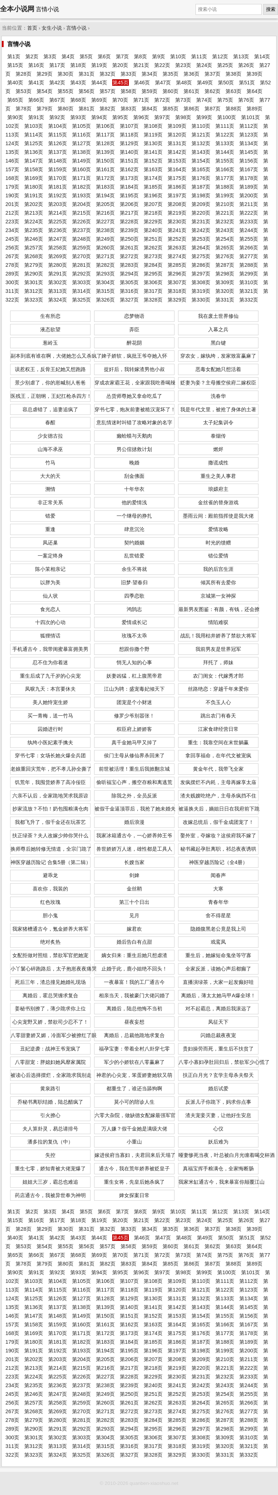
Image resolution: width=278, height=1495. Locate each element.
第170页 (57, 178)
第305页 (129, 282)
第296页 (177, 274)
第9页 (158, 56)
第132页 (200, 143)
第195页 (129, 195)
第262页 (153, 247)
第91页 (36, 117)
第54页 (44, 91)
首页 (32, 28)
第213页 (33, 213)
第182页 (81, 187)
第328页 (153, 300)
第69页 (99, 100)
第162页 (129, 169)
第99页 (204, 117)
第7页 (122, 56)
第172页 (105, 178)
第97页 (162, 117)
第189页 (248, 187)
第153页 (177, 161)
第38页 (233, 74)
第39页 (254, 74)
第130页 (153, 143)
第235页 (33, 230)
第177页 (224, 178)
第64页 (254, 91)
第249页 (105, 239)
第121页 (200, 135)
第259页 (81, 247)
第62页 (212, 91)
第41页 (36, 82)
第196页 (153, 195)
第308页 (200, 282)
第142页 (177, 152)
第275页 (200, 256)
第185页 (153, 187)
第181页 (57, 187)
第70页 (120, 100)
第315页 (105, 291)
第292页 (81, 274)
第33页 (128, 74)
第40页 (15, 82)
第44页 (99, 82)
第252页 (177, 239)
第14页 (262, 56)
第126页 (57, 143)
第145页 (248, 152)
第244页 (248, 230)
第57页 (107, 91)
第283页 (129, 265)
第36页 (191, 74)
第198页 (200, 195)
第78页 (23, 108)
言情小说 (76, 28)
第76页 (246, 100)
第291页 (57, 274)
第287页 (224, 265)
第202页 (33, 204)
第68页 (78, 100)
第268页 (33, 256)
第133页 (224, 143)
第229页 (153, 221)
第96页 (141, 117)
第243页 (224, 230)
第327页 (129, 300)
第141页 (153, 152)
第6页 (104, 56)
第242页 (200, 230)
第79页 (44, 108)
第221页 (224, 213)
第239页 (129, 230)
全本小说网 (17, 9)
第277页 (248, 256)
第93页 (78, 117)
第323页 (33, 300)
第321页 (248, 291)
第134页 (248, 143)
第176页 (200, 178)
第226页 (81, 221)
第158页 (33, 169)
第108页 (153, 126)
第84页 (149, 108)
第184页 (129, 187)
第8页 (140, 56)
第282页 (105, 265)
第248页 (81, 239)
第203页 (57, 204)
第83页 (128, 108)
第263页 (177, 247)
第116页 (81, 135)
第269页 (57, 256)
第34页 (149, 74)
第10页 (178, 56)
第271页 (105, 256)
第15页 (15, 65)
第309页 (224, 282)
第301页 (33, 282)
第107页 (129, 126)
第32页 (107, 74)
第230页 (177, 221)
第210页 (224, 204)
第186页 (177, 187)
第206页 (129, 204)
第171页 (81, 178)
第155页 (224, 161)
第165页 (200, 169)
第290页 (33, 274)
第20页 (120, 65)
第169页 (33, 178)
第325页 (81, 300)
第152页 (153, 161)
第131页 (177, 143)
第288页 (248, 265)
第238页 (105, 230)
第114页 (33, 135)
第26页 (246, 65)
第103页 (33, 126)
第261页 (129, 247)
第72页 (162, 100)
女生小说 (52, 28)
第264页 (200, 247)
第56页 (86, 91)
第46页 (142, 82)
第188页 (224, 187)
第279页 (33, 265)
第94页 (99, 117)
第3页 (49, 56)
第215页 (81, 213)
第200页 (248, 195)
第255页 (248, 239)
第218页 (153, 213)
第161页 (105, 169)
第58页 (128, 91)
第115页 (57, 135)
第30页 (65, 74)
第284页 (153, 265)
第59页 (149, 91)
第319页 (200, 291)
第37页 (212, 74)
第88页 (233, 108)
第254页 (224, 239)
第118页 (129, 135)
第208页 (177, 204)
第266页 (248, 247)
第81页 (86, 108)
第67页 (57, 100)
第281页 (81, 265)
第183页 (105, 187)
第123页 (248, 135)
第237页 (81, 230)
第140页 (129, 152)
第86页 (191, 108)
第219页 (177, 213)
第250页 (129, 239)
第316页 (129, 291)
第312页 (33, 291)
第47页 (163, 82)
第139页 (105, 152)
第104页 (57, 126)
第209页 (200, 204)
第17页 (57, 65)
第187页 (200, 187)
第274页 (177, 256)
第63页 (233, 91)
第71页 (141, 100)
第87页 (212, 108)
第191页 (33, 195)
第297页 (200, 274)
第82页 (107, 108)
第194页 (105, 195)
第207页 (153, 204)
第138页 (81, 152)
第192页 (57, 195)
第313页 (57, 291)
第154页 (200, 161)
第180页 (33, 187)
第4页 (68, 56)
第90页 (15, 117)
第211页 (248, 204)
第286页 (200, 265)
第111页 (224, 126)
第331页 (224, 300)
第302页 (57, 282)
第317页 (153, 291)
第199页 (224, 195)
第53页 (23, 91)
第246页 (33, 239)
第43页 (78, 82)
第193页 (81, 195)
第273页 (153, 256)
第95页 (120, 117)
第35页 (170, 74)
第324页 (57, 300)
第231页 (200, 221)
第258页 (57, 247)
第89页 (254, 108)
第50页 (226, 82)
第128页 (105, 143)
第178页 (248, 178)
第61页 (191, 91)
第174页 (153, 178)
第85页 (170, 108)
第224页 (33, 221)
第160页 (81, 169)
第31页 (86, 74)
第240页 (153, 230)
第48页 (184, 82)
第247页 (57, 239)
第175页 (177, 178)
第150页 (105, 161)
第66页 (36, 100)
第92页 (57, 117)
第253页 (200, 239)
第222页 (248, 213)
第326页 (105, 300)
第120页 (177, 135)
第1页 (13, 56)
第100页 (226, 117)
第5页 (86, 56)
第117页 (105, 135)
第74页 (204, 100)
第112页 (248, 126)
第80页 (65, 108)
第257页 (33, 247)
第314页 (81, 291)
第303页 (81, 282)
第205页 (105, 204)
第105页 (81, 126)
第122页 (224, 135)
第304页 (105, 282)
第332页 (248, 300)
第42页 (57, 82)
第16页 (36, 65)
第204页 (81, 204)
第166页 (224, 169)
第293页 (105, 274)
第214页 (57, 213)
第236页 (57, 230)
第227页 (105, 221)
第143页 (200, 152)
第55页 (65, 91)
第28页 (23, 74)
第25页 (225, 65)
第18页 (78, 65)
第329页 (177, 300)
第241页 (177, 230)
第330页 (200, 300)
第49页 (205, 82)
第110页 (200, 126)
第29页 (44, 74)
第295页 (153, 274)
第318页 (177, 291)
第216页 (105, 213)
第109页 (177, 126)
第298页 (224, 274)
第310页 (248, 282)
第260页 (105, 247)
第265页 (224, 247)
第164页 (177, 169)
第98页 (183, 117)
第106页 (105, 126)
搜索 (270, 9)
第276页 (224, 256)
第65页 (15, 100)
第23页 (183, 65)
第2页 (31, 56)
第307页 (177, 282)
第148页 (57, 161)
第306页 (153, 282)
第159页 (57, 169)
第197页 (177, 195)
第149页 (81, 161)
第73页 (183, 100)
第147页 (33, 161)
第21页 (141, 65)
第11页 (199, 56)
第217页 (129, 213)
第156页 (248, 161)
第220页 (200, 213)
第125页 (33, 143)
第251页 (153, 239)
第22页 (162, 65)
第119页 (153, 135)
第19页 (99, 65)
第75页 (225, 100)
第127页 (81, 143)
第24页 (204, 65)
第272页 (129, 256)
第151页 (129, 161)
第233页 (248, 221)
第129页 (129, 143)
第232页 (224, 221)
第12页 (220, 56)
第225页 (57, 221)
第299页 (248, 274)
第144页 (224, 152)
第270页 (81, 256)
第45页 (121, 82)
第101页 (250, 117)
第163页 (153, 169)
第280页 (57, 265)
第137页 (57, 152)
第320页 (224, 291)
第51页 (247, 82)
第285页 (177, 265)
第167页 (248, 169)
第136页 (33, 152)
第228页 (129, 221)
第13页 (241, 56)
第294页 (129, 274)
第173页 (129, 178)
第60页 (170, 91)
